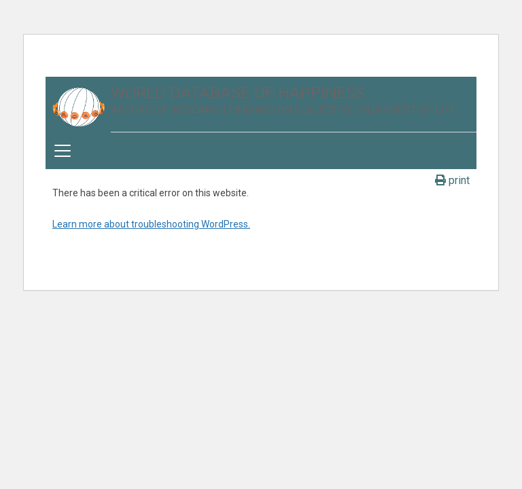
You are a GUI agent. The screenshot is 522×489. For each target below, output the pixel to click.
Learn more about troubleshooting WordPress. (151, 224)
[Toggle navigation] (62, 151)
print (452, 180)
